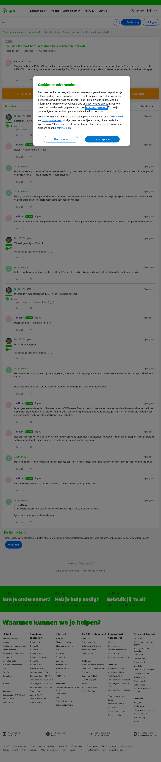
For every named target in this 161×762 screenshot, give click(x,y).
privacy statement (51, 120)
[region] (81, 111)
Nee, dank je (61, 139)
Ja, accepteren (102, 139)
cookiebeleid (116, 116)
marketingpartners (96, 107)
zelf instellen (64, 127)
